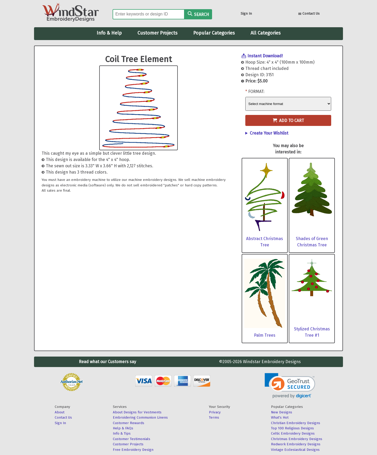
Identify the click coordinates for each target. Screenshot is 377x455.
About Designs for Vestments (137, 412)
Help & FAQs (123, 428)
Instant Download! (265, 55)
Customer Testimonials (131, 439)
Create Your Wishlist (269, 133)
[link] (290, 386)
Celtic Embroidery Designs (293, 433)
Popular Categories (214, 33)
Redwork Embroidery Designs (295, 444)
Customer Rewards (128, 423)
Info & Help (109, 33)
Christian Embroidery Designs (295, 423)
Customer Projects (157, 33)
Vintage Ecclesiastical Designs (295, 449)
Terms (214, 417)
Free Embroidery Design (133, 449)
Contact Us (309, 14)
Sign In (246, 13)
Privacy (215, 412)
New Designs (281, 412)
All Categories (266, 33)
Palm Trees (264, 335)
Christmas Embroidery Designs (296, 439)
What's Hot (280, 417)
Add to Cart (288, 120)
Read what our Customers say (107, 361)
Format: (256, 91)
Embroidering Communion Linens (140, 417)
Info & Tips (122, 433)
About (59, 412)
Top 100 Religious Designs (292, 428)
